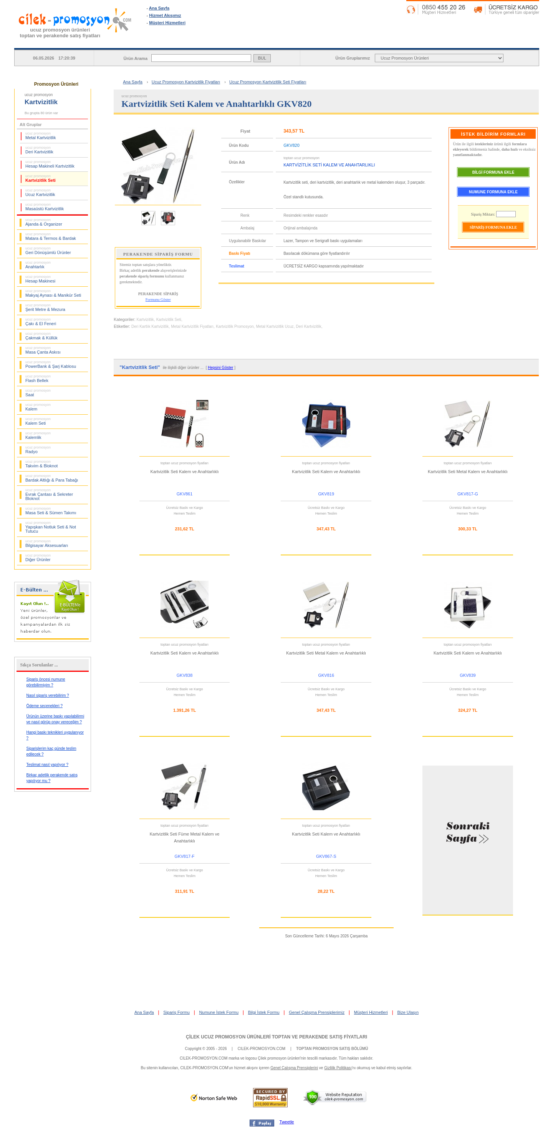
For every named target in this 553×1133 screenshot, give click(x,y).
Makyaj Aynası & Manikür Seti (53, 293)
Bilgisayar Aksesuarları (46, 543)
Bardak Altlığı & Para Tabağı (51, 478)
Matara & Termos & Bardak (50, 236)
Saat (38, 393)
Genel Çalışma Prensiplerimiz (316, 1012)
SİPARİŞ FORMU (293, 42)
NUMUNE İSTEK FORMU (392, 42)
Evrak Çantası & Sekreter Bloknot (49, 494)
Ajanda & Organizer (43, 222)
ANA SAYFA (195, 42)
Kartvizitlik (145, 319)
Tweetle (287, 1122)
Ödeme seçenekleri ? (44, 706)
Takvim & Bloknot (41, 464)
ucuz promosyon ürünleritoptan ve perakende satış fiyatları (60, 32)
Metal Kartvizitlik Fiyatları (192, 326)
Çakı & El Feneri (40, 321)
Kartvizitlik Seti (40, 178)
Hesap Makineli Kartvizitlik (50, 164)
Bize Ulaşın (408, 1012)
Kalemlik (38, 435)
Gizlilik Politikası (338, 1068)
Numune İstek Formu (218, 1012)
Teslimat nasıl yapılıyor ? (47, 765)
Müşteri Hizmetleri (167, 22)
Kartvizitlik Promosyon (234, 326)
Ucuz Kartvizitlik (40, 192)
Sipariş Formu (176, 1012)
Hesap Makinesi (40, 279)
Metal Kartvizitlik (40, 135)
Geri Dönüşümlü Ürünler (48, 250)
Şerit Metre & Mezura (45, 307)
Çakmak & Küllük (41, 336)
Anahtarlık (38, 265)
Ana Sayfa (159, 8)
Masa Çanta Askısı (43, 350)
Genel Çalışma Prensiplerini (294, 1068)
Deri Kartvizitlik (39, 150)
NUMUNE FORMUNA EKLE (493, 192)
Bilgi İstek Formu (264, 1012)
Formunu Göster (158, 299)
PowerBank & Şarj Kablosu (50, 364)
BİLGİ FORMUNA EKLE (493, 172)
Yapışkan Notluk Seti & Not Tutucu (50, 527)
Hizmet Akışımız (165, 15)
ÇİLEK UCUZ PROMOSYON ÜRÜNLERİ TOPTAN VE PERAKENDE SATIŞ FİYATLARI (276, 1037)
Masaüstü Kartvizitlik (44, 207)
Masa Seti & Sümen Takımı (50, 511)
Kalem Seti (38, 421)
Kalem (38, 407)
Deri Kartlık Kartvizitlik (150, 326)
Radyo (38, 449)
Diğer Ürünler (38, 557)
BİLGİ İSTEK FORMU (490, 42)
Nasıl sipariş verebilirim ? (47, 695)
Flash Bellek (38, 378)
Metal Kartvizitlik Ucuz (275, 326)
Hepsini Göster (220, 367)
